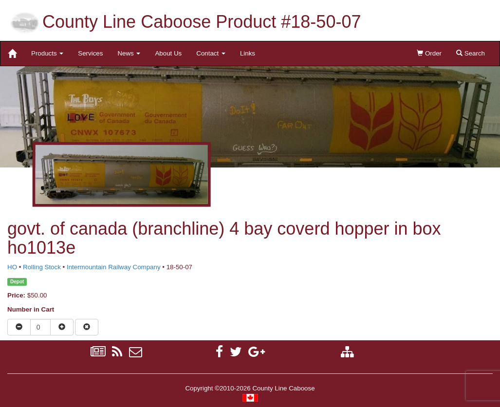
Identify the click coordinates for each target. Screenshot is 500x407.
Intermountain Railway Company (114, 267)
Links (247, 53)
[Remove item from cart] (86, 327)
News (128, 53)
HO (12, 267)
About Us (168, 53)
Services (90, 53)
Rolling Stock (42, 267)
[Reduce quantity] (19, 327)
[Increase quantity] (62, 327)
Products (47, 53)
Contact (210, 53)
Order (429, 53)
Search (470, 53)
